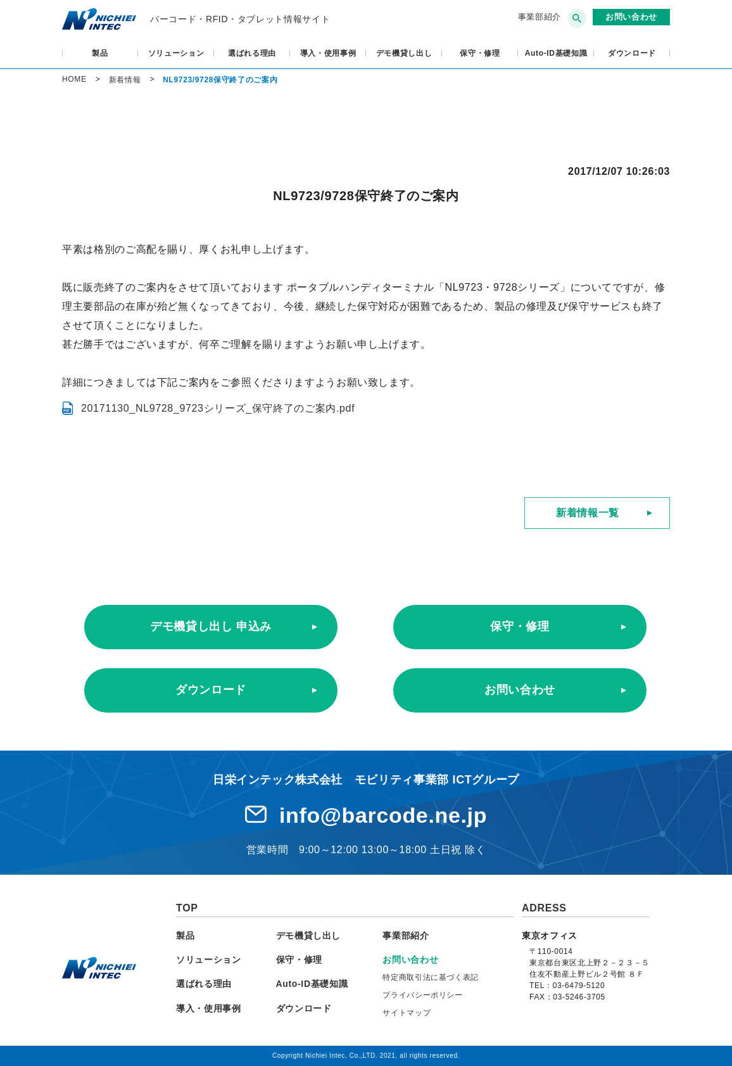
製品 (100, 53)
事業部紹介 (539, 17)
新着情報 (125, 79)
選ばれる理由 (252, 53)
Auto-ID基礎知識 (556, 53)
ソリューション (176, 53)
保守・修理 (480, 53)
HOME (74, 79)
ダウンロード (632, 53)
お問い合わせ (519, 689)
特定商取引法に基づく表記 (430, 977)
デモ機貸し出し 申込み (211, 626)
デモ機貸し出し (404, 53)
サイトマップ (406, 1012)
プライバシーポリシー (422, 995)
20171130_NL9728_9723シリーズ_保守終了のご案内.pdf (218, 408)
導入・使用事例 (328, 53)
